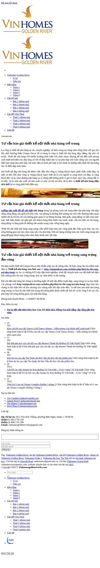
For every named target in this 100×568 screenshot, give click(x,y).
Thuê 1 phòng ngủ (21, 117)
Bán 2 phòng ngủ (21, 104)
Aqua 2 (16, 90)
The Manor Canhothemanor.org (21, 403)
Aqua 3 (16, 92)
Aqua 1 (16, 87)
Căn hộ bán (12, 98)
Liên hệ (10, 130)
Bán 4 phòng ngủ (21, 111)
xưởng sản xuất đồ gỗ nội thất (17, 210)
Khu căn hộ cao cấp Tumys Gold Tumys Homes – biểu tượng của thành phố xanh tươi (48, 328)
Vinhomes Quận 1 (33, 458)
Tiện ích (17, 81)
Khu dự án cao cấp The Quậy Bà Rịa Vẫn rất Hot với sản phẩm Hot (39, 358)
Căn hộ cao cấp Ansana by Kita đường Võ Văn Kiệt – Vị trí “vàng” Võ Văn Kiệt (45, 369)
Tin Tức (65, 458)
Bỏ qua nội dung (9, 3)
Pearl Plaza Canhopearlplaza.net (22, 406)
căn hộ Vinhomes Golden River (74, 455)
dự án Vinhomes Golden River (44, 455)
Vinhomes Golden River (18, 75)
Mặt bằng (11, 84)
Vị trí (15, 78)
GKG (71, 464)
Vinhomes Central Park (78, 461)
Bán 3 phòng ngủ (21, 107)
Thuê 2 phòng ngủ (21, 120)
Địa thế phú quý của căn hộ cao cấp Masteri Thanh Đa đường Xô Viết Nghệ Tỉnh (46, 343)
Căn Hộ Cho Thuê (15, 114)
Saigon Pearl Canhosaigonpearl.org (23, 401)
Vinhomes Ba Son (51, 458)
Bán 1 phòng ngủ (21, 101)
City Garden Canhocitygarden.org (23, 398)
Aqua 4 (16, 95)
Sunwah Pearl (26, 461)
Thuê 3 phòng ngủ (21, 123)
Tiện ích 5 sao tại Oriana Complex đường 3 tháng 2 (31, 384)
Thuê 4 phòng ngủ (21, 127)
